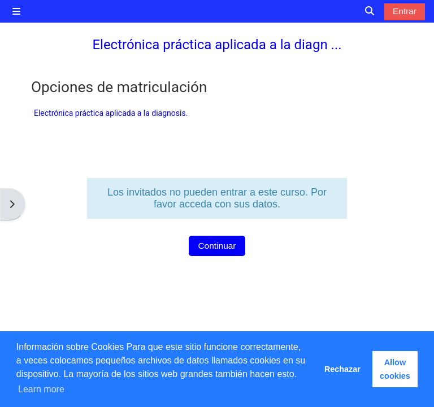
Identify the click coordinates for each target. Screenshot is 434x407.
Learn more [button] (41, 389)
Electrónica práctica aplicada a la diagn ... (216, 45)
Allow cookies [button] (395, 369)
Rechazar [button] (342, 369)
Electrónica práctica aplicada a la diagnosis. (111, 113)
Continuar (217, 245)
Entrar (404, 11)
